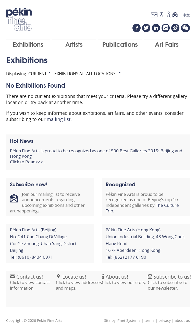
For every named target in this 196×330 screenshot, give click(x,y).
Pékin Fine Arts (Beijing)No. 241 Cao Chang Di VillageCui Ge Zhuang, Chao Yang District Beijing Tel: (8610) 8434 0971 (43, 243)
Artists (74, 44)
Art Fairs (167, 44)
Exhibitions (28, 44)
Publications (120, 44)
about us (182, 320)
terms (149, 320)
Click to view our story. (124, 282)
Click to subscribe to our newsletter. (169, 285)
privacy (164, 320)
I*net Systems (128, 320)
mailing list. (59, 119)
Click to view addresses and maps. (79, 285)
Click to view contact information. (30, 285)
